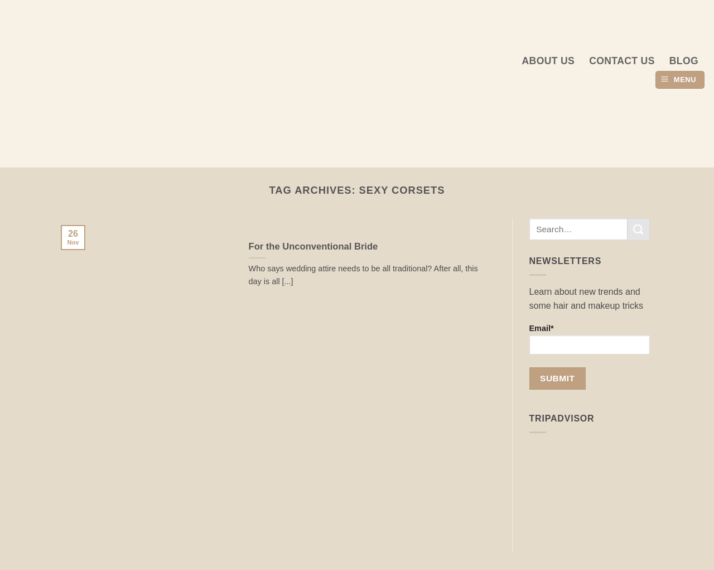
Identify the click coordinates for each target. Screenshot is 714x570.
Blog (683, 60)
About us (548, 60)
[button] (680, 80)
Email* (589, 339)
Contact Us (622, 60)
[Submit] (639, 229)
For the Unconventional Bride (313, 246)
